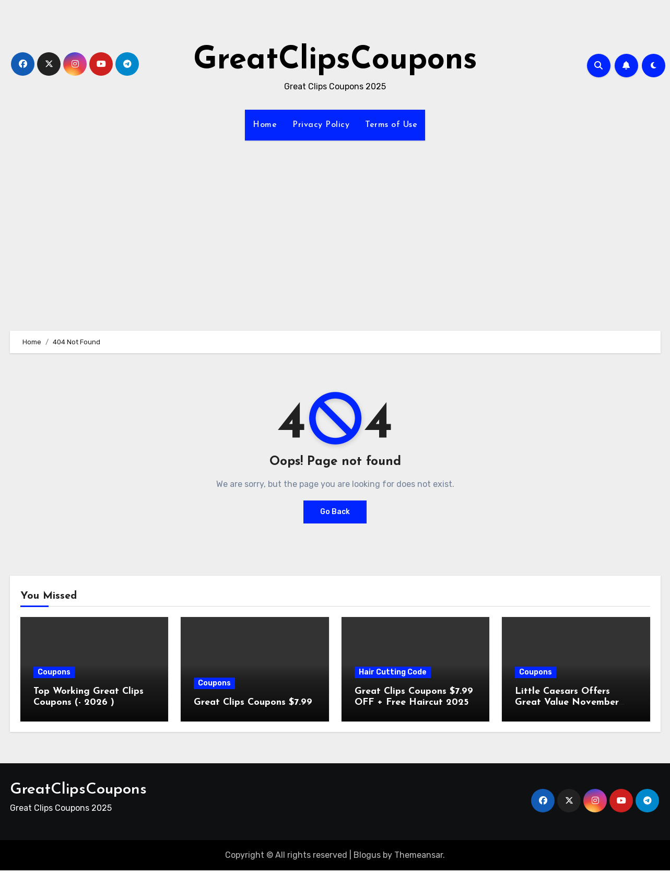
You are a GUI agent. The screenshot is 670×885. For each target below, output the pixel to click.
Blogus (367, 855)
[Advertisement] (335, 229)
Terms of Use (391, 125)
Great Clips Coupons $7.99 (253, 702)
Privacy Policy (320, 125)
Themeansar (418, 855)
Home (265, 125)
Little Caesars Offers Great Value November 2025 (567, 702)
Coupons (54, 672)
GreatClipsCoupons (335, 60)
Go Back (335, 511)
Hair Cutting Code (393, 672)
